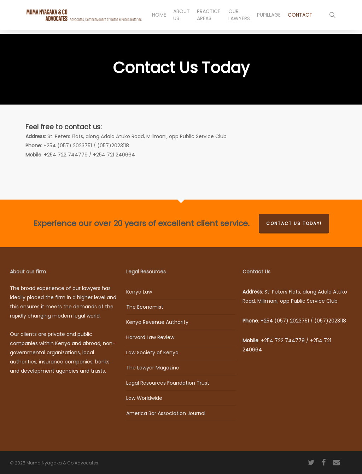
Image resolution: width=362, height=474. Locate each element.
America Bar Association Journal (165, 413)
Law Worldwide (144, 398)
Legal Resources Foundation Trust (167, 382)
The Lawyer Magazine (152, 367)
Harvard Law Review (150, 337)
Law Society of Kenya (152, 352)
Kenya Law (139, 291)
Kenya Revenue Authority (157, 322)
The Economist (144, 306)
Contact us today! (294, 223)
